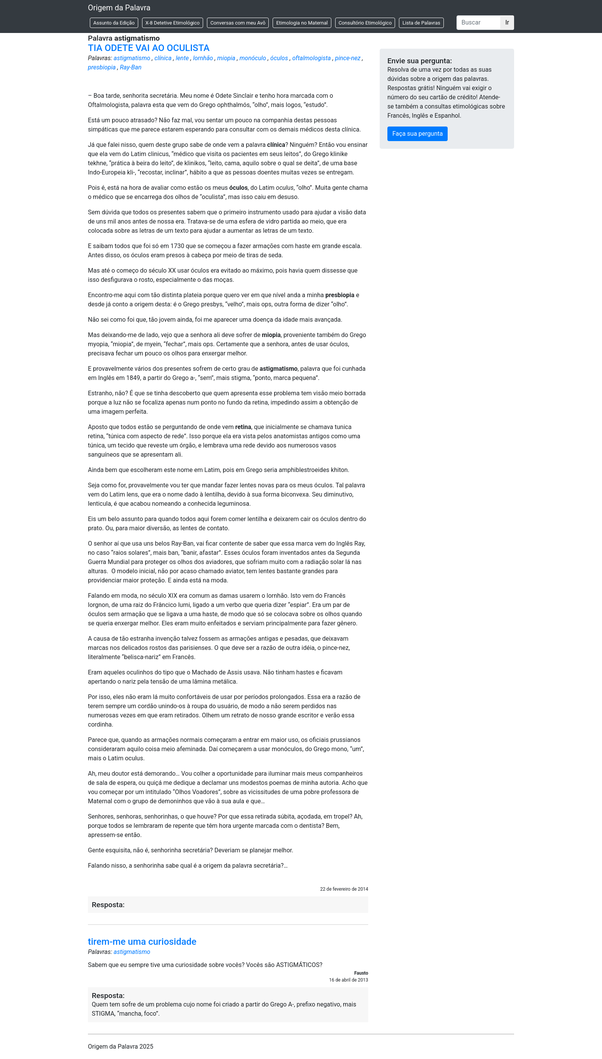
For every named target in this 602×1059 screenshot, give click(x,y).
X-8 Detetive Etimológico (173, 23)
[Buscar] (478, 22)
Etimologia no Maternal (301, 23)
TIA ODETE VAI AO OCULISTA (149, 48)
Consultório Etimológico (365, 23)
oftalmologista (311, 58)
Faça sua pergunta (417, 133)
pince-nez (348, 58)
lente (182, 58)
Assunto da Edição (114, 23)
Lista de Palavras (421, 23)
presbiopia (102, 67)
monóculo (253, 58)
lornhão (203, 58)
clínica (163, 58)
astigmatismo (132, 58)
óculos (279, 58)
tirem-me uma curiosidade (142, 941)
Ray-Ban (130, 67)
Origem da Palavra (119, 7)
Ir (507, 22)
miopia (226, 58)
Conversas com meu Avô (238, 23)
